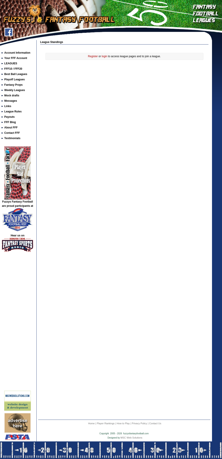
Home (91, 423)
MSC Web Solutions (131, 437)
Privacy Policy (139, 423)
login (104, 56)
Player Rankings (106, 423)
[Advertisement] (17, 323)
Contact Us (155, 423)
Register (93, 56)
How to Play (123, 423)
